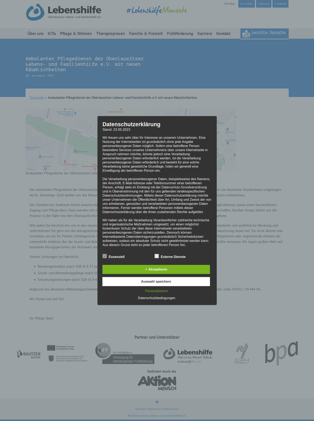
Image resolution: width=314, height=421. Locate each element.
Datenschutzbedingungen (156, 298)
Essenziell (114, 256)
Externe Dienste (170, 256)
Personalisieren (156, 291)
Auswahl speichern (156, 281)
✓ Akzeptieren (156, 269)
